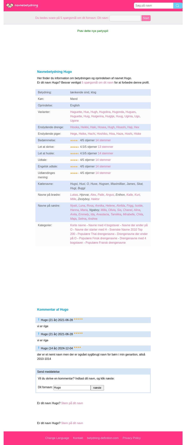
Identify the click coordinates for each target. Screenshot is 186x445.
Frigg (130, 205)
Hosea (102, 127)
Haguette (76, 111)
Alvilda (120, 205)
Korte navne (78, 225)
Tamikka (116, 214)
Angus (110, 194)
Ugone (74, 120)
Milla (104, 210)
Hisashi (121, 127)
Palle (101, 194)
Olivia (112, 210)
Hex (136, 127)
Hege (73, 133)
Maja (73, 218)
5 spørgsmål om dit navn (98, 82)
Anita (73, 214)
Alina (137, 210)
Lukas (74, 194)
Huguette (76, 116)
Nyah (73, 205)
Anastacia (102, 214)
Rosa (90, 205)
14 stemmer (103, 140)
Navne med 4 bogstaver (103, 225)
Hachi (91, 133)
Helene (110, 205)
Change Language (57, 438)
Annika (99, 205)
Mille (73, 199)
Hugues (131, 111)
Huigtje (109, 116)
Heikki (85, 127)
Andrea (92, 218)
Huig (87, 116)
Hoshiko (102, 133)
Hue (86, 111)
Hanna (74, 210)
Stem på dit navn (72, 403)
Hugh (94, 111)
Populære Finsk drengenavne (98, 238)
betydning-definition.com (103, 438)
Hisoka (74, 127)
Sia (119, 210)
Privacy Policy (132, 438)
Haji (129, 127)
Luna (82, 205)
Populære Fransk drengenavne (106, 242)
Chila (139, 214)
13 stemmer (105, 146)
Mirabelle (129, 214)
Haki (93, 127)
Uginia (128, 116)
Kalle (129, 194)
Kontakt (78, 438)
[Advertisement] (18, 78)
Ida (93, 214)
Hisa (112, 133)
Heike (82, 133)
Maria (84, 210)
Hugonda (118, 111)
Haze (119, 133)
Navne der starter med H (91, 229)
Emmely (83, 214)
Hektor (95, 199)
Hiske (137, 133)
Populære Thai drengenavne (96, 233)
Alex (93, 194)
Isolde (139, 205)
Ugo (137, 116)
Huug (119, 116)
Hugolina (105, 111)
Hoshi (128, 133)
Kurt (137, 194)
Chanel (127, 210)
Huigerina (97, 116)
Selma (82, 218)
